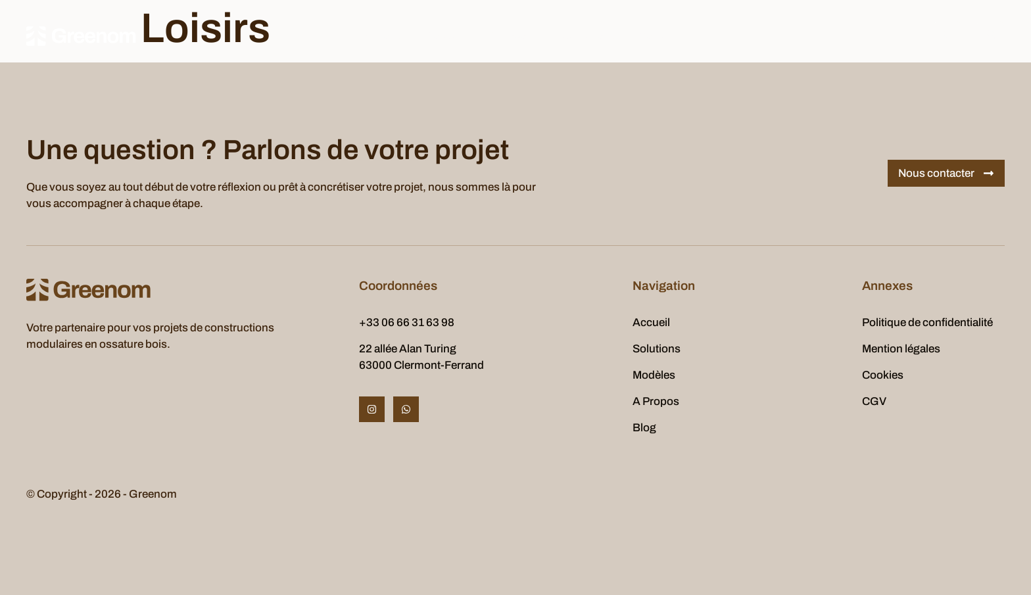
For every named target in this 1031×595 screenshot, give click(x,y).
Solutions (377, 35)
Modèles (443, 35)
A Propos (509, 35)
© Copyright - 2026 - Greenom (101, 494)
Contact (657, 35)
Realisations (584, 35)
